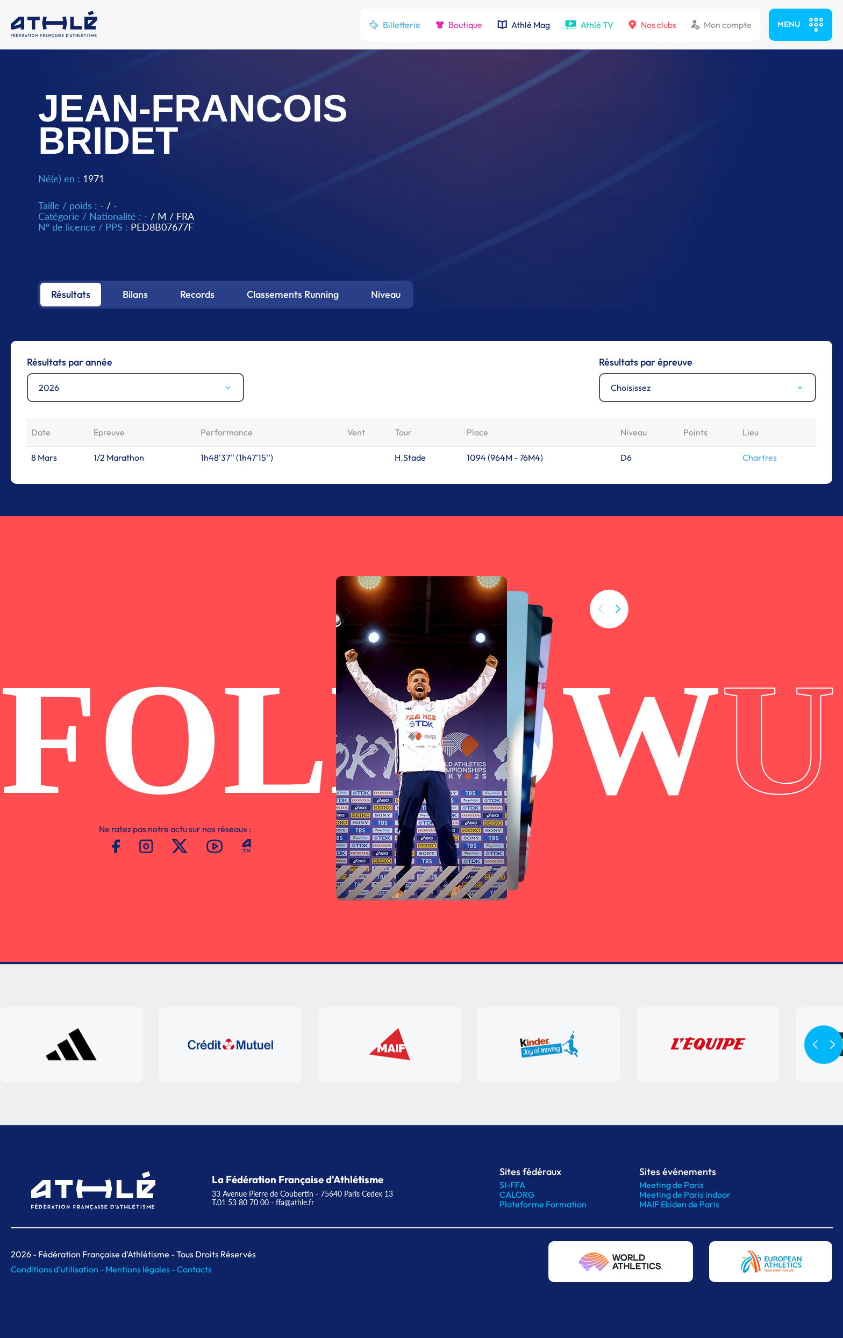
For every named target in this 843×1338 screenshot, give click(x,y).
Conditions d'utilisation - (58, 1269)
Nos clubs (652, 25)
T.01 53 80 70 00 (240, 1202)
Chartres (759, 457)
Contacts (194, 1269)
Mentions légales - (141, 1269)
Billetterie (394, 25)
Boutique (458, 25)
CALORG (516, 1194)
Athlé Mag (523, 25)
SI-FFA (512, 1184)
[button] (617, 609)
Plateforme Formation (543, 1204)
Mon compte (721, 25)
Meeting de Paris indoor (685, 1194)
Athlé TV (589, 25)
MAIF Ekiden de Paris (679, 1204)
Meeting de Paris (671, 1184)
